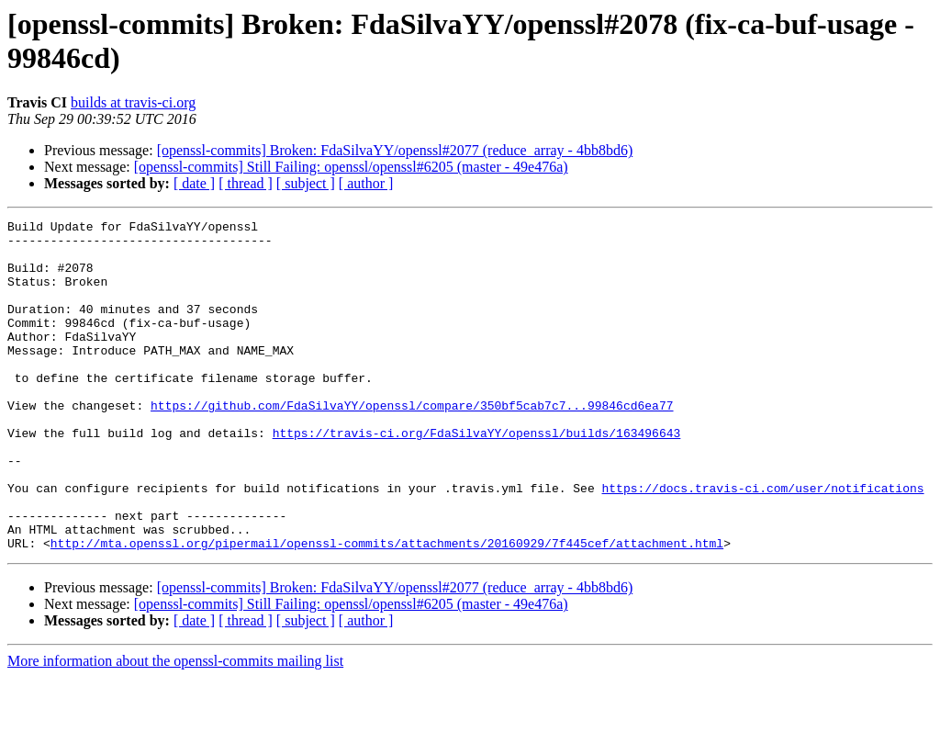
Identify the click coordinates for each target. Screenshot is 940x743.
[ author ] (366, 183)
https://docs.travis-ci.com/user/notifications (762, 543)
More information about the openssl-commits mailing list (175, 727)
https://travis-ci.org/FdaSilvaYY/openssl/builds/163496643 (477, 476)
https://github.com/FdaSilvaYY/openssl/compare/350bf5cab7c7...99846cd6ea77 (412, 443)
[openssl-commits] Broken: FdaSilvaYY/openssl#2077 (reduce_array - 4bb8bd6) (395, 150)
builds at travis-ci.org (133, 102)
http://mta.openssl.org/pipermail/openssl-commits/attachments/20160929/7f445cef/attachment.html (386, 609)
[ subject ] (305, 183)
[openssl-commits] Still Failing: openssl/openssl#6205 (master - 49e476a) (351, 166)
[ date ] (194, 183)
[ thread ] (245, 183)
